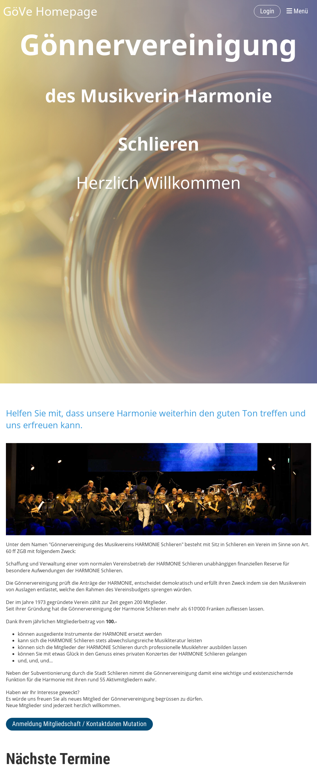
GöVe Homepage (50, 11)
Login (267, 11)
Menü (297, 11)
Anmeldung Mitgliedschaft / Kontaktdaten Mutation (79, 724)
